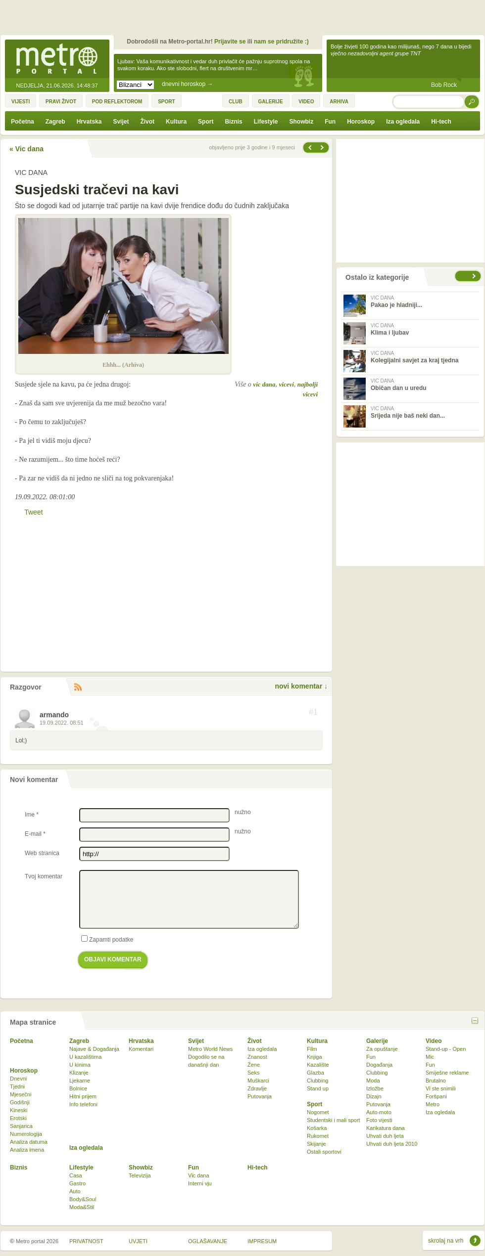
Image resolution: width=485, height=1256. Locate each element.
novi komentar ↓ (301, 686)
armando (54, 715)
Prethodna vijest (323, 147)
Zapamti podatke (107, 939)
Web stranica (42, 853)
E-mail (35, 833)
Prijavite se (229, 41)
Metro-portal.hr (57, 59)
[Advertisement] (245, 20)
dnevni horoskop (187, 84)
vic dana (264, 384)
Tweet (33, 512)
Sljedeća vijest (309, 147)
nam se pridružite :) (281, 41)
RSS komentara (78, 687)
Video (433, 1041)
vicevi (286, 384)
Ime (32, 814)
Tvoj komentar (43, 876)
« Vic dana (26, 149)
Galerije (377, 1041)
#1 (313, 712)
